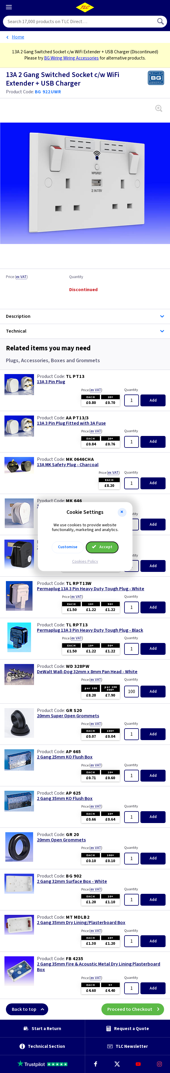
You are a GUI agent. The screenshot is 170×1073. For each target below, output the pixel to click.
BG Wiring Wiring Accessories (71, 58)
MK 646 (74, 501)
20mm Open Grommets (61, 840)
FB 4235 (74, 958)
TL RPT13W (79, 583)
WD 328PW (77, 666)
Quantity (76, 277)
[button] (122, 512)
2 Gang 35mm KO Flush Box (65, 798)
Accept (102, 547)
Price (17, 277)
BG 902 (74, 876)
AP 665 (73, 751)
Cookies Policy (85, 561)
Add (153, 400)
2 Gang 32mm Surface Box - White (72, 881)
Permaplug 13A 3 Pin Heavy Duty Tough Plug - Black (90, 630)
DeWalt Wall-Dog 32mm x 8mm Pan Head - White (87, 672)
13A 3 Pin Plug (51, 382)
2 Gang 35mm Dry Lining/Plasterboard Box (81, 923)
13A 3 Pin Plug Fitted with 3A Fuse (71, 423)
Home (18, 37)
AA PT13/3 (77, 418)
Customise (67, 547)
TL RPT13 (77, 625)
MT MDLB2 (77, 917)
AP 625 (73, 793)
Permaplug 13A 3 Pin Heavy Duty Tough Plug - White (90, 589)
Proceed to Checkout (135, 1009)
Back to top (30, 1009)
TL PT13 (75, 376)
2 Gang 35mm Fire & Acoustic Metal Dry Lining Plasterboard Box (98, 967)
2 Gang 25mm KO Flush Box (65, 757)
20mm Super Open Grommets (68, 716)
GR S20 (74, 710)
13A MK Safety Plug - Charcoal (67, 465)
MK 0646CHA (80, 459)
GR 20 (72, 834)
